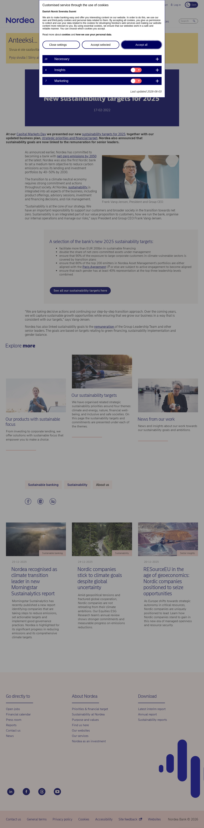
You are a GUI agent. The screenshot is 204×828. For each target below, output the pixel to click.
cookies (66, 34)
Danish (46, 11)
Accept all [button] (141, 44)
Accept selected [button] (101, 44)
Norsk (54, 11)
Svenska (63, 11)
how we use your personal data (93, 34)
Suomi (72, 11)
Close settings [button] (58, 44)
